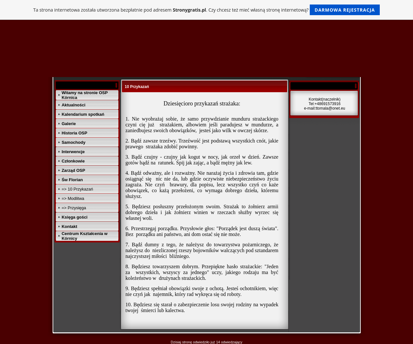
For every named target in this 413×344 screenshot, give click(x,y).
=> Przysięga (74, 207)
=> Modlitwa (73, 198)
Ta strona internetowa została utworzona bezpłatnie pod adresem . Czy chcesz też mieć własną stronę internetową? (206, 10)
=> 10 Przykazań (77, 189)
